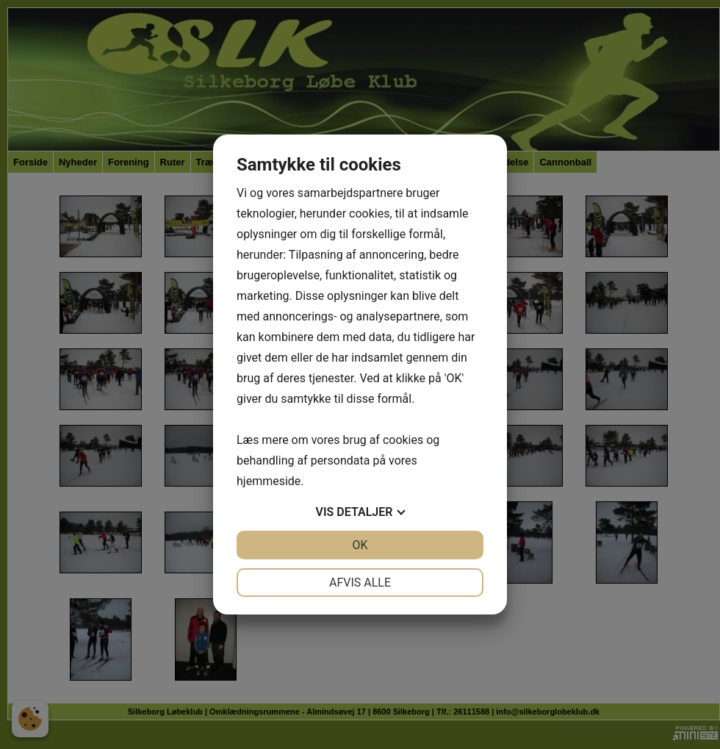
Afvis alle (360, 582)
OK (359, 545)
